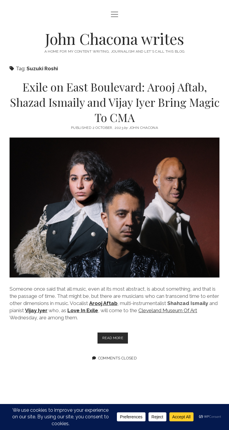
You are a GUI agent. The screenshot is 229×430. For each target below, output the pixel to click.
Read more (115, 339)
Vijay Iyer (36, 310)
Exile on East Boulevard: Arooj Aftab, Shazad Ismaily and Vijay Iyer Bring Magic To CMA (114, 102)
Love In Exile (82, 310)
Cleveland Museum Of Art (167, 310)
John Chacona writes (114, 38)
